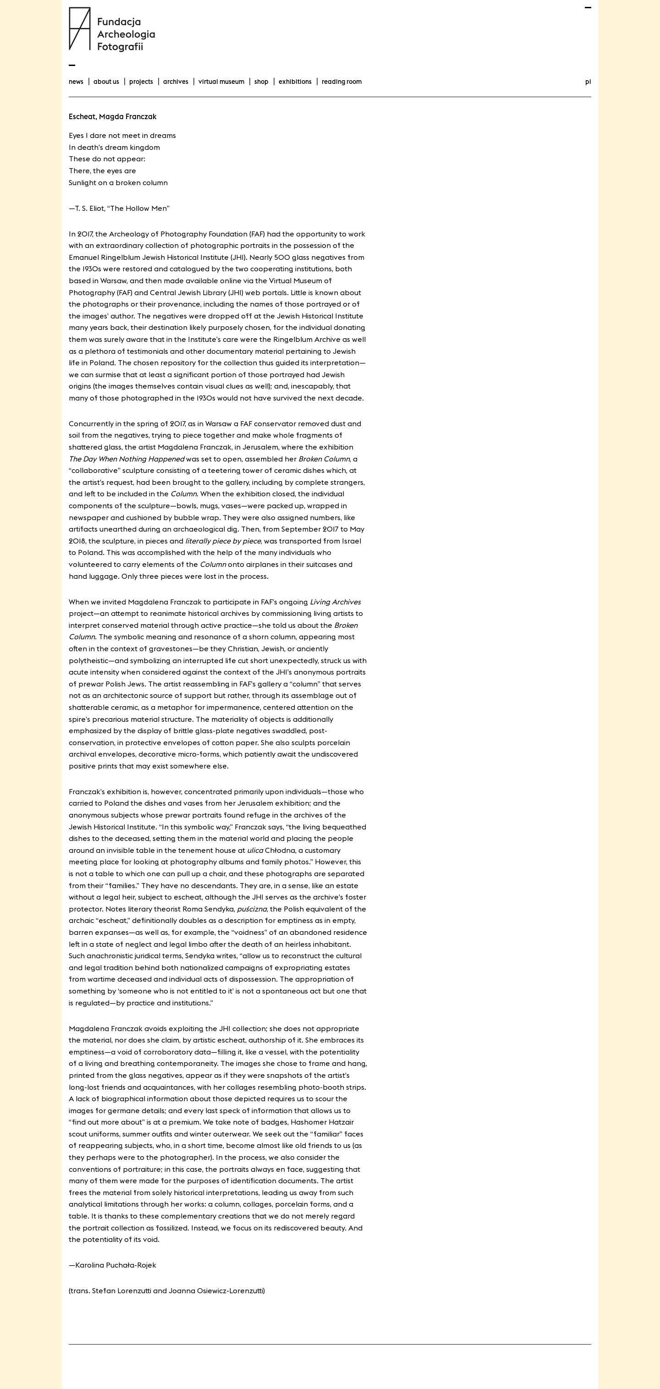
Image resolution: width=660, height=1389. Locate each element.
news (76, 81)
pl (588, 81)
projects (141, 81)
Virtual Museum (221, 81)
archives (175, 81)
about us (106, 81)
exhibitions (295, 81)
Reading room (342, 81)
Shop (261, 81)
